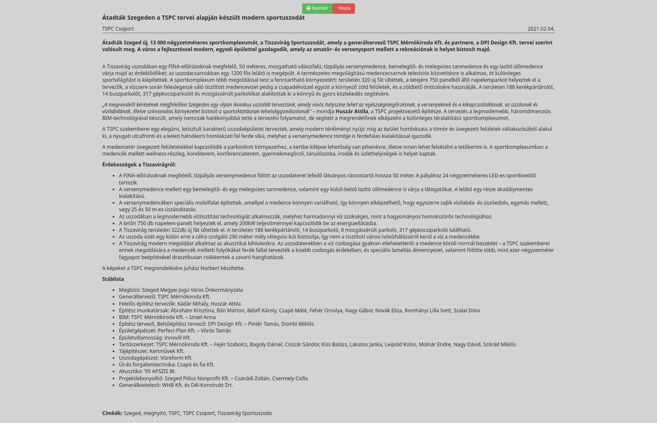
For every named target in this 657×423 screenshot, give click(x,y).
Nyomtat (317, 8)
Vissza (343, 8)
